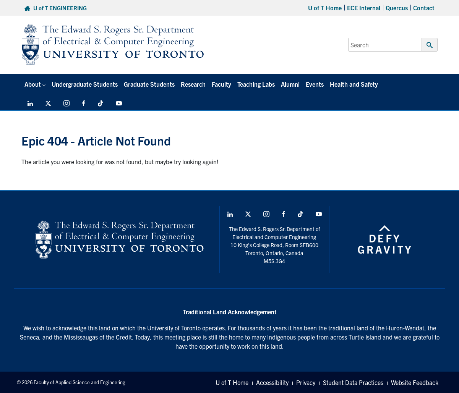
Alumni (290, 84)
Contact (424, 7)
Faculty (221, 84)
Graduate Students (149, 84)
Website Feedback (414, 382)
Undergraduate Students (85, 84)
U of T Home (325, 7)
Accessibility (272, 382)
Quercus (397, 7)
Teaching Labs (256, 84)
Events (315, 84)
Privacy (305, 382)
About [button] (32, 84)
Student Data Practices (353, 382)
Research (193, 84)
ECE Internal (363, 7)
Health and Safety (354, 84)
